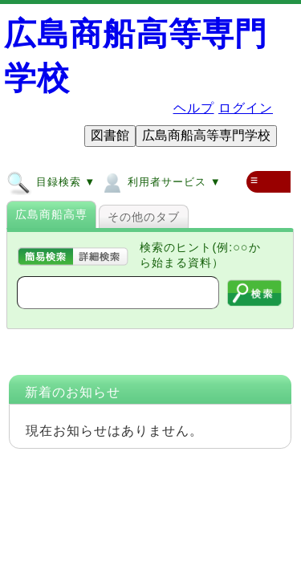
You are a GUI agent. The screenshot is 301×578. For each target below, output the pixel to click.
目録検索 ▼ (51, 181)
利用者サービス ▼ (160, 181)
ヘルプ (193, 108)
